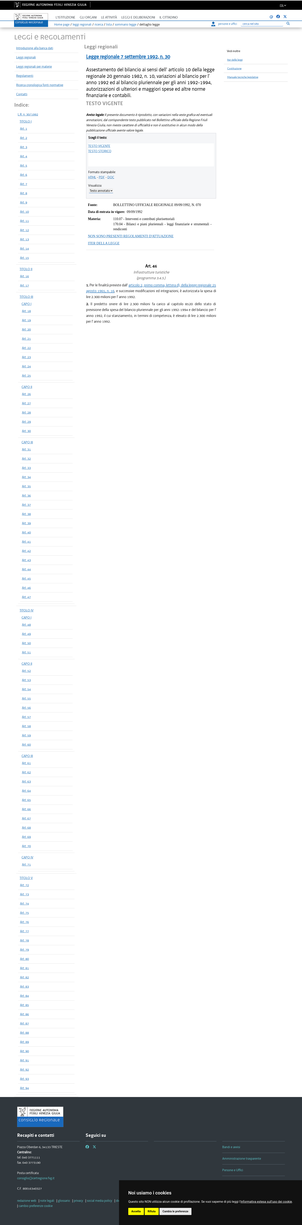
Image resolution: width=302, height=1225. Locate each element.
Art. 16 (24, 276)
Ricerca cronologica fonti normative (39, 85)
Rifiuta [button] (152, 1211)
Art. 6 (23, 175)
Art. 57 (26, 717)
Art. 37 (26, 505)
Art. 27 (26, 403)
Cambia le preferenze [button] (175, 1211)
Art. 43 (26, 560)
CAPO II (27, 387)
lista (109, 24)
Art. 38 (26, 514)
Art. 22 (26, 348)
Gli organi (88, 17)
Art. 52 (26, 671)
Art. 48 (26, 624)
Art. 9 (23, 202)
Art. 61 (26, 763)
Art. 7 (23, 184)
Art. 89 (24, 1042)
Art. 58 (26, 726)
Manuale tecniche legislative (242, 77)
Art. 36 (26, 495)
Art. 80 (24, 959)
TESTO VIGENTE (99, 146)
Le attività (109, 17)
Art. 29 (26, 422)
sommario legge (125, 24)
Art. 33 (26, 468)
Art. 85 (24, 1005)
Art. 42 (26, 551)
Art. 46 (26, 588)
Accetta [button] (136, 1211)
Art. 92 (24, 1069)
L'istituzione (65, 17)
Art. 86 (24, 1014)
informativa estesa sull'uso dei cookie (266, 1201)
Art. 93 (24, 1079)
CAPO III (27, 442)
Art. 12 (24, 230)
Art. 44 (26, 569)
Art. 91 (24, 1060)
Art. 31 (26, 449)
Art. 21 (26, 339)
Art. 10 (24, 211)
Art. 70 (26, 846)
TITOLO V (26, 878)
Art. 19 (26, 320)
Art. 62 (26, 772)
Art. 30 (26, 431)
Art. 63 (26, 781)
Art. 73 (24, 894)
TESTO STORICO (99, 151)
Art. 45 (26, 578)
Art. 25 (26, 375)
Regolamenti (24, 76)
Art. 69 (26, 837)
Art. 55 (26, 698)
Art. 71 (26, 864)
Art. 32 (26, 458)
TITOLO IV (27, 610)
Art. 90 (24, 1051)
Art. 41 (26, 541)
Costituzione (234, 68)
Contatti (21, 94)
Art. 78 (24, 940)
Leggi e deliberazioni (138, 17)
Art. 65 (26, 800)
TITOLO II (26, 269)
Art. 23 (26, 357)
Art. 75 (24, 913)
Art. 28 (26, 412)
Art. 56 (26, 708)
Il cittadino (168, 17)
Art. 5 (23, 165)
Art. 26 (26, 394)
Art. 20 (26, 329)
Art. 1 (23, 128)
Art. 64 (26, 791)
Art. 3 (23, 147)
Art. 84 (24, 996)
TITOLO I (26, 121)
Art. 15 (24, 258)
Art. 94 (24, 1088)
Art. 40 (26, 532)
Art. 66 (26, 809)
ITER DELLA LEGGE (104, 243)
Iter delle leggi (235, 60)
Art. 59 (26, 735)
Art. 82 (24, 977)
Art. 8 (23, 193)
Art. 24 (26, 366)
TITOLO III (26, 297)
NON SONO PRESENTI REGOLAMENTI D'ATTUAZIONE (131, 236)
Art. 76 (24, 922)
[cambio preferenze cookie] (36, 1206)
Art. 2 (23, 138)
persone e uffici (224, 24)
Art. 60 (26, 744)
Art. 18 (26, 311)
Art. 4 (23, 156)
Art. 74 (24, 903)
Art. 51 (26, 652)
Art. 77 (24, 931)
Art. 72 (24, 885)
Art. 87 (24, 1023)
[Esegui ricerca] (288, 23)
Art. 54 (26, 689)
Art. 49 (26, 634)
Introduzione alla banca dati (34, 48)
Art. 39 (26, 523)
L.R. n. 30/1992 (28, 114)
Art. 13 (24, 239)
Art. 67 (26, 818)
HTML (92, 177)
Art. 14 (24, 248)
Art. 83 (24, 986)
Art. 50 (26, 643)
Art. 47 (26, 597)
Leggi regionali (26, 57)
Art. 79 (24, 949)
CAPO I (26, 304)
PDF (102, 177)
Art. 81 (24, 968)
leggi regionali (82, 24)
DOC (110, 177)
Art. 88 (24, 1033)
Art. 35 (26, 486)
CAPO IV (27, 857)
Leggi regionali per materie (34, 66)
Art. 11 (24, 221)
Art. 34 (26, 477)
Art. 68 (26, 827)
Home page (62, 24)
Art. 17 (24, 285)
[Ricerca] (262, 24)
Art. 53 (26, 680)
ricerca (99, 24)
